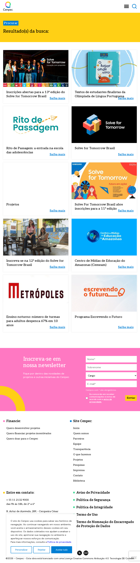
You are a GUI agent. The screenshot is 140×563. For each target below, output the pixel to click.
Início (76, 428)
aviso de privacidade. (100, 400)
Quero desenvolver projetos (23, 428)
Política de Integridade (94, 507)
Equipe (77, 444)
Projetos (78, 459)
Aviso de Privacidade (93, 493)
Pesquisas (79, 465)
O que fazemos (82, 454)
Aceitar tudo (62, 549)
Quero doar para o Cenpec (22, 438)
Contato (78, 475)
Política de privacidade (59, 542)
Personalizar (21, 549)
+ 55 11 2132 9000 (17, 499)
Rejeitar (41, 549)
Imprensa (79, 470)
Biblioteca (79, 480)
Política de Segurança (93, 500)
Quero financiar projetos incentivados (28, 433)
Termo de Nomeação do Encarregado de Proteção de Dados (105, 524)
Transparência (82, 449)
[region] (41, 535)
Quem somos (81, 433)
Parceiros (78, 438)
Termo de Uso (87, 515)
